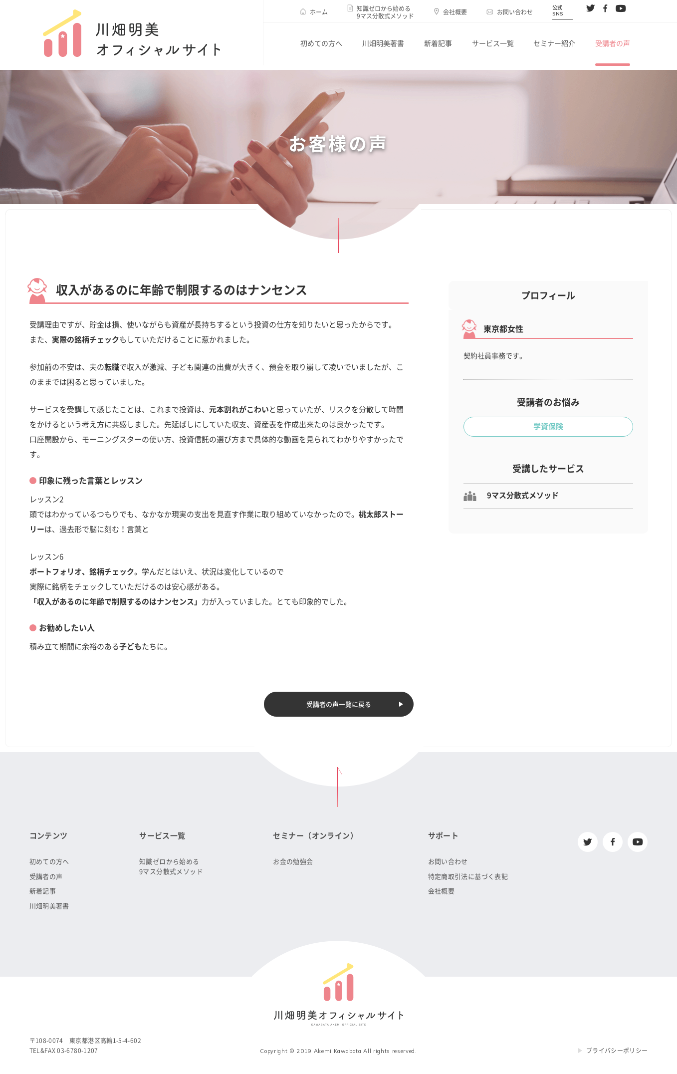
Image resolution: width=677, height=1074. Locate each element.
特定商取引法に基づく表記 (468, 876)
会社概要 (455, 12)
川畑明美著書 (383, 43)
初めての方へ (321, 43)
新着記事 (438, 43)
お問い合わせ (515, 12)
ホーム (319, 12)
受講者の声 (612, 43)
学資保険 (548, 426)
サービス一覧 (493, 43)
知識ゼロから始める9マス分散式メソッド (385, 11)
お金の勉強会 (293, 861)
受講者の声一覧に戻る (338, 704)
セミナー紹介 (554, 43)
